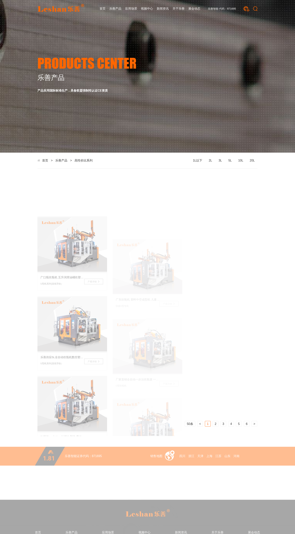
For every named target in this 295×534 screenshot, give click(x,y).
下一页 (254, 424)
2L (210, 160)
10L (240, 160)
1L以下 (197, 160)
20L (252, 160)
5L (230, 160)
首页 (103, 8)
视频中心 (147, 8)
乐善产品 (115, 8)
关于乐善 (179, 8)
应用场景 (131, 8)
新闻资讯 (163, 8)
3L (220, 160)
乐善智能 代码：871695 (222, 8)
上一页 (200, 424)
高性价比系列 (84, 160)
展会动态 (194, 8)
